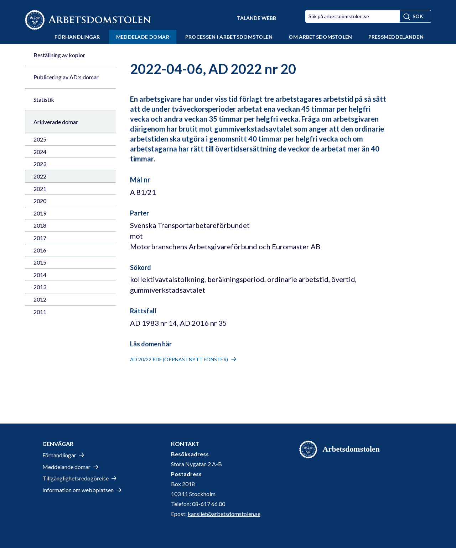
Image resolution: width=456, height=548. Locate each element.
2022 (39, 176)
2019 (39, 213)
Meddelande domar (66, 466)
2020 (39, 200)
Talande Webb (256, 18)
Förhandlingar (77, 37)
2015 (39, 262)
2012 (39, 299)
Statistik (43, 99)
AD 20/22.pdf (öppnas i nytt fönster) (179, 359)
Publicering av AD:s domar (66, 77)
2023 (39, 163)
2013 (39, 286)
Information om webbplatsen (78, 489)
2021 (39, 188)
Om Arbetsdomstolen (320, 37)
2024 (39, 151)
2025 (39, 139)
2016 (39, 250)
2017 (39, 237)
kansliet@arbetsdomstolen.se (224, 513)
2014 (39, 274)
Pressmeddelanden (396, 37)
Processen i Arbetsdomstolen (229, 37)
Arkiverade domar (55, 121)
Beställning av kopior (59, 55)
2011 (39, 311)
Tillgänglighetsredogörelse (75, 478)
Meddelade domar (142, 37)
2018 (39, 225)
